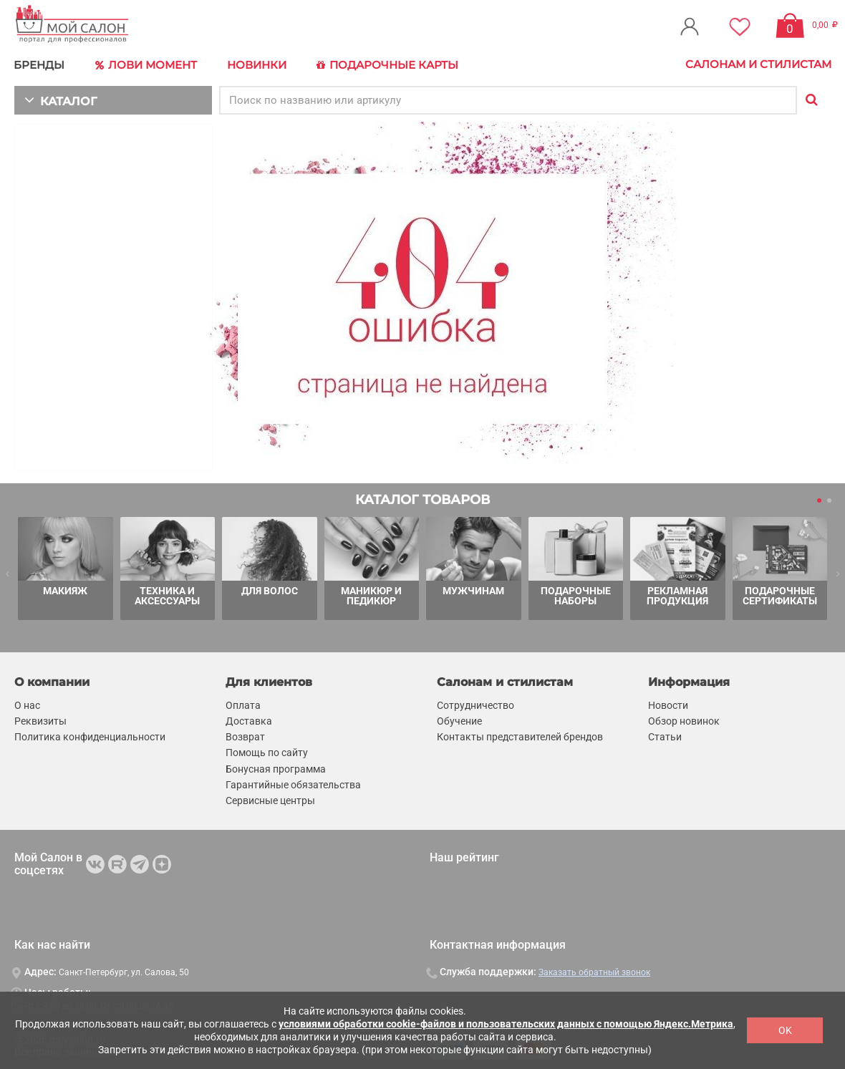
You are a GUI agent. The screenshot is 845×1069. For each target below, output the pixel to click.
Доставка (249, 719)
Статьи (665, 735)
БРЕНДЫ (39, 64)
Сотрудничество (475, 703)
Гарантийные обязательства (293, 782)
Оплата (243, 703)
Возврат (245, 735)
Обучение (459, 719)
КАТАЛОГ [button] (58, 98)
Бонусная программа (276, 767)
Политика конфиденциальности (89, 735)
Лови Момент (144, 64)
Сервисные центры (270, 798)
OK (785, 1030)
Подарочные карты (381, 64)
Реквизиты (40, 719)
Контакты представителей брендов (520, 735)
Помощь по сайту (267, 751)
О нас (27, 703)
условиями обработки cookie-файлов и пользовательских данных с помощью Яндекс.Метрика (506, 1024)
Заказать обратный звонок (594, 971)
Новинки (253, 64)
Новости (668, 703)
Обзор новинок (684, 719)
